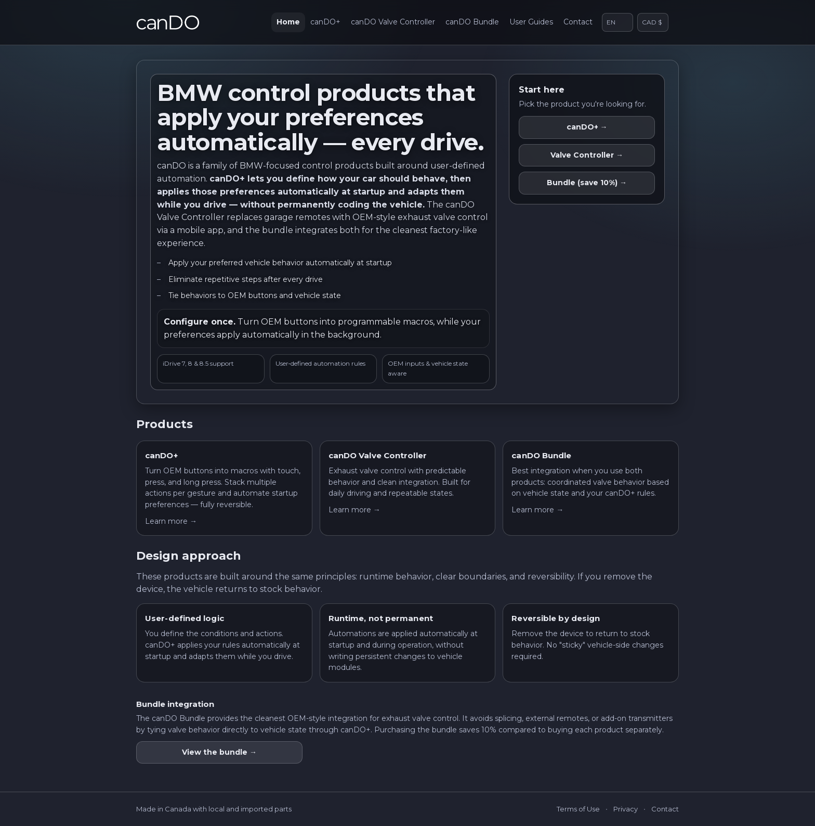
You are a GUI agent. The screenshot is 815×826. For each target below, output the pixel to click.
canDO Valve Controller (393, 22)
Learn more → (171, 521)
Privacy (625, 809)
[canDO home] (168, 22)
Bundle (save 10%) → (587, 182)
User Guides (531, 22)
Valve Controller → (586, 155)
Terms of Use (578, 809)
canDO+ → (587, 127)
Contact (578, 22)
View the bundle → (219, 752)
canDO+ (325, 22)
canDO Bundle (472, 22)
